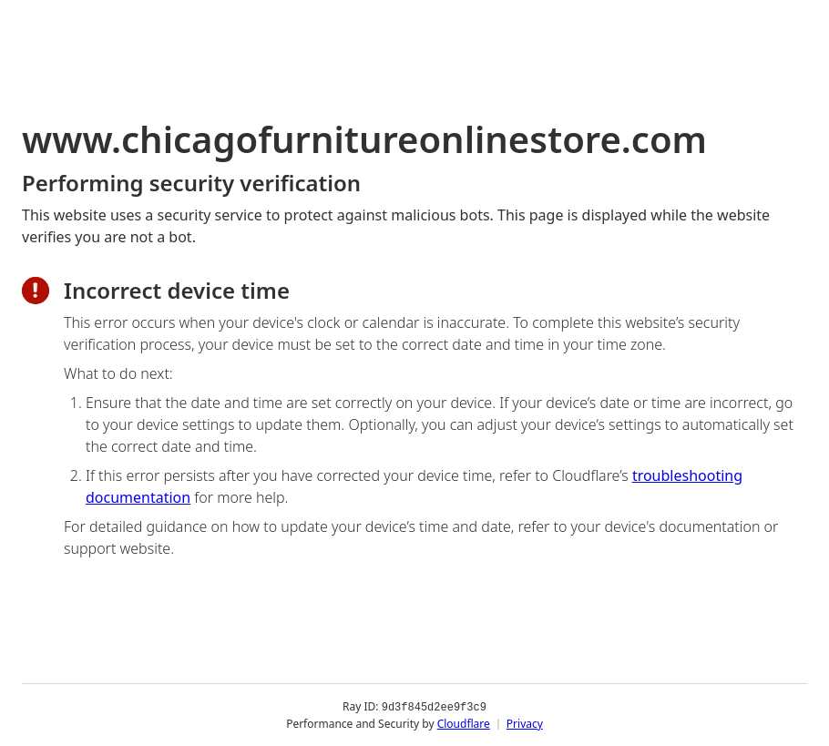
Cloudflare (463, 723)
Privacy (525, 723)
